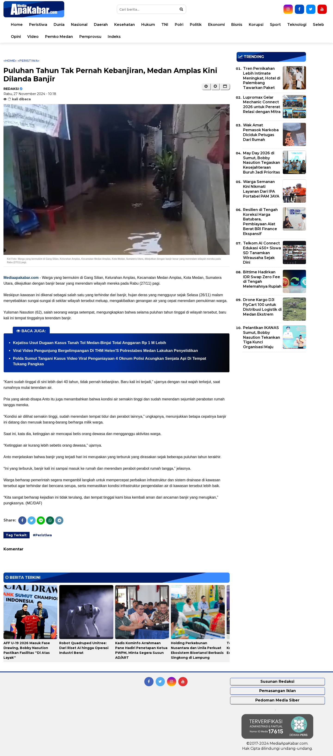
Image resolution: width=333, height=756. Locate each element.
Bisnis (236, 24)
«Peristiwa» (29, 60)
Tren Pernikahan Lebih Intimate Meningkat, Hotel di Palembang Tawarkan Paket (261, 78)
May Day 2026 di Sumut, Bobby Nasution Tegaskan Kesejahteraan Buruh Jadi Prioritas (261, 162)
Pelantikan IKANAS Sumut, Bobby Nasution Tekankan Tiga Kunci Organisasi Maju (261, 337)
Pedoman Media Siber (277, 700)
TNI (164, 24)
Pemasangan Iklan (277, 691)
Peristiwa (38, 24)
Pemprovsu (90, 36)
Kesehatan (124, 24)
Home (17, 24)
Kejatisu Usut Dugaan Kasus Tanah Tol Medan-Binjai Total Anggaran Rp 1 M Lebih (89, 343)
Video (33, 36)
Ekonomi (216, 24)
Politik (196, 24)
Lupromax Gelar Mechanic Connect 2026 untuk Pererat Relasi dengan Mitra (262, 104)
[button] (225, 86)
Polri (179, 24)
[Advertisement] (271, 388)
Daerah (101, 24)
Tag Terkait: (16, 535)
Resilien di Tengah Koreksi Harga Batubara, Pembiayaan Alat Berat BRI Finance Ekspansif (260, 221)
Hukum (148, 24)
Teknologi (296, 24)
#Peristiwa (42, 535)
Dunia (59, 24)
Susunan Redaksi (277, 681)
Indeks (114, 36)
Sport (275, 24)
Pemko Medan (59, 36)
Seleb (318, 24)
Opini (16, 36)
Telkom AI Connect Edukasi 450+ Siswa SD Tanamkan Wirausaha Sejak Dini (262, 253)
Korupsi (256, 24)
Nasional (79, 24)
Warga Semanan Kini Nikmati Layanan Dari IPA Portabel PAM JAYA (261, 189)
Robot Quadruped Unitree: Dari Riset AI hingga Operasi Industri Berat (83, 648)
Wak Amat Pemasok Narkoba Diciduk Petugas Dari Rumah (261, 132)
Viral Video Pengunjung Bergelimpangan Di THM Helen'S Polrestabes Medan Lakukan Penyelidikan (105, 350)
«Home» (10, 60)
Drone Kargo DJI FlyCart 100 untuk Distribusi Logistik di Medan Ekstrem (262, 307)
